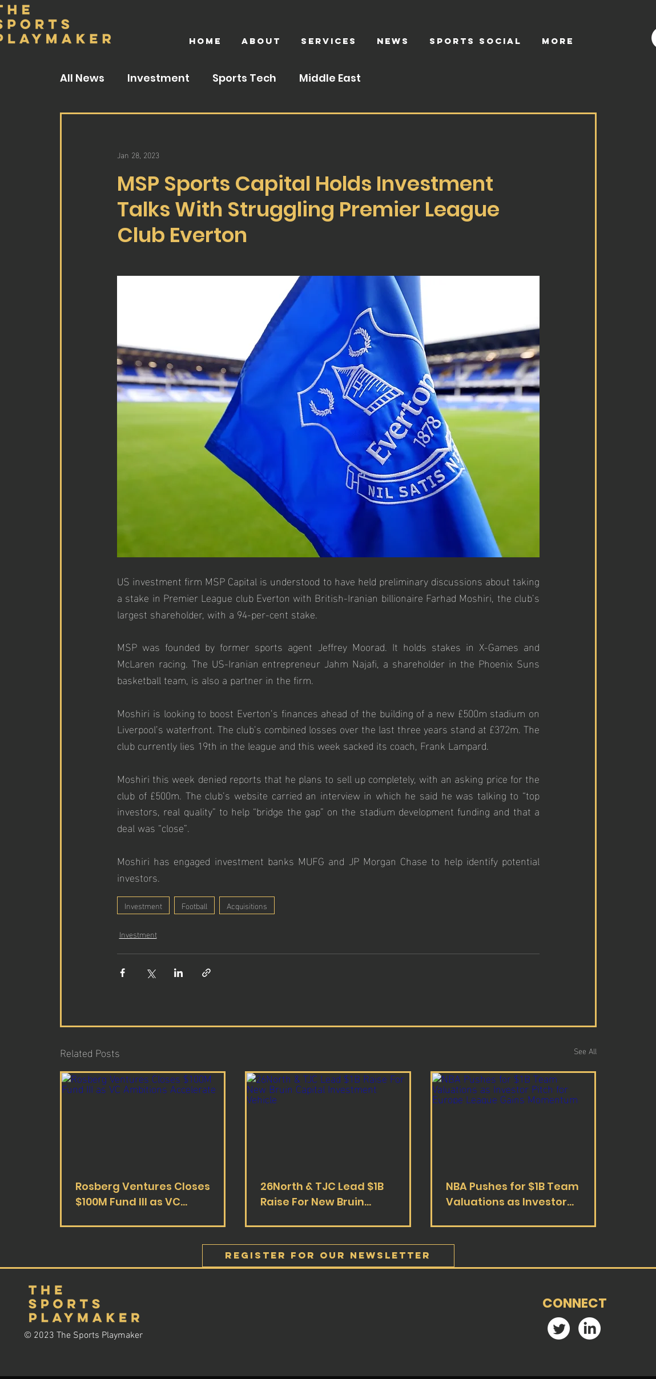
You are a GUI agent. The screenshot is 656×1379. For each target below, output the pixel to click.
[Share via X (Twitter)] (150, 972)
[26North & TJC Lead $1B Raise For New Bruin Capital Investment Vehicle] (328, 1118)
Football (194, 905)
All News (82, 78)
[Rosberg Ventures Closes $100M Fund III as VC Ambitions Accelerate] (143, 1118)
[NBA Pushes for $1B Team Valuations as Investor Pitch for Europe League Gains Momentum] (513, 1118)
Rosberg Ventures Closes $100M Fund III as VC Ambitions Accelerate (142, 1194)
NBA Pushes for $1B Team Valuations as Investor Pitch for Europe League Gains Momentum (512, 1194)
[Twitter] (559, 1328)
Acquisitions (247, 905)
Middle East (330, 78)
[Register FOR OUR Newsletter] (328, 1255)
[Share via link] (206, 972)
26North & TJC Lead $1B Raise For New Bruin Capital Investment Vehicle (322, 1194)
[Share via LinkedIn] (178, 972)
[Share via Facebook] (122, 972)
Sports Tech (244, 78)
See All (585, 1051)
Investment (158, 78)
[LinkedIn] (589, 1328)
